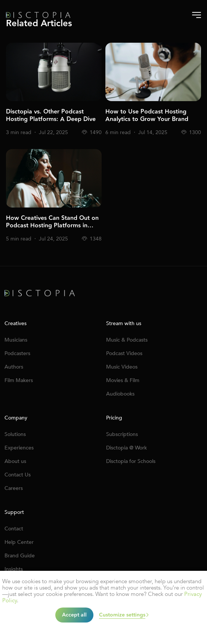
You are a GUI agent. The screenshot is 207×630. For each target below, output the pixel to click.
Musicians (15, 339)
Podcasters (17, 353)
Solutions (15, 434)
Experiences (19, 447)
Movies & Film (122, 380)
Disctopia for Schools (130, 461)
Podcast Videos (124, 353)
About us (15, 461)
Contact (13, 528)
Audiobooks (120, 393)
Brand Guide (19, 555)
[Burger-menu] (196, 14)
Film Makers (18, 380)
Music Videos (122, 366)
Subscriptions (122, 434)
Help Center (19, 542)
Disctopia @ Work (126, 447)
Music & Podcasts (127, 339)
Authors (13, 366)
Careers (13, 488)
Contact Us (17, 474)
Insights (13, 569)
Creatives (15, 324)
